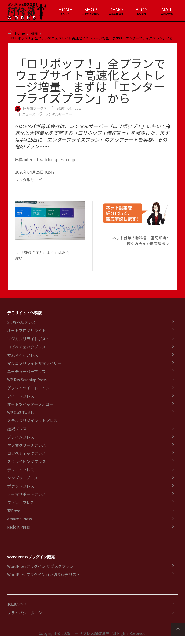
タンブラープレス (22, 478)
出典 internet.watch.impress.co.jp (45, 159)
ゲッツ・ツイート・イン (28, 388)
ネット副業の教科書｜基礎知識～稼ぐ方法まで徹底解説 (141, 240)
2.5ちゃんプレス (21, 322)
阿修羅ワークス (35, 108)
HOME (65, 9)
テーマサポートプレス (26, 494)
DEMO (116, 9)
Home (20, 33)
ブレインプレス (20, 437)
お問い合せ (16, 604)
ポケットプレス (20, 486)
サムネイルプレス (22, 355)
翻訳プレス (16, 429)
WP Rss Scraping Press (27, 379)
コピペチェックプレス (26, 347)
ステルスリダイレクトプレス (32, 420)
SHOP (90, 9)
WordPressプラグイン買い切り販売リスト (43, 574)
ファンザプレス (20, 502)
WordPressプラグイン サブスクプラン (40, 566)
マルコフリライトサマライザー (34, 363)
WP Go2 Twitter (21, 412)
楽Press (13, 510)
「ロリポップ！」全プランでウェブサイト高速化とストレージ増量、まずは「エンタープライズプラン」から (90, 38)
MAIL (166, 9)
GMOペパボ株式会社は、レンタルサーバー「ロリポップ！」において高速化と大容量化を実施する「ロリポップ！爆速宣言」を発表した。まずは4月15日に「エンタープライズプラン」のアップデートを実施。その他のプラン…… (92, 136)
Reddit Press (18, 527)
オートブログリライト (26, 330)
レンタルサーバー (58, 114)
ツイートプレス (20, 396)
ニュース (28, 114)
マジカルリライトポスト (28, 338)
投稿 (34, 33)
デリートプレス (20, 469)
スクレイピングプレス (26, 461)
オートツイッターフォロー (30, 404)
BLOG (141, 9)
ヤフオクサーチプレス (26, 445)
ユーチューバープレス (26, 371)
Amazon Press (19, 519)
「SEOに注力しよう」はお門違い (42, 255)
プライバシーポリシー (26, 613)
